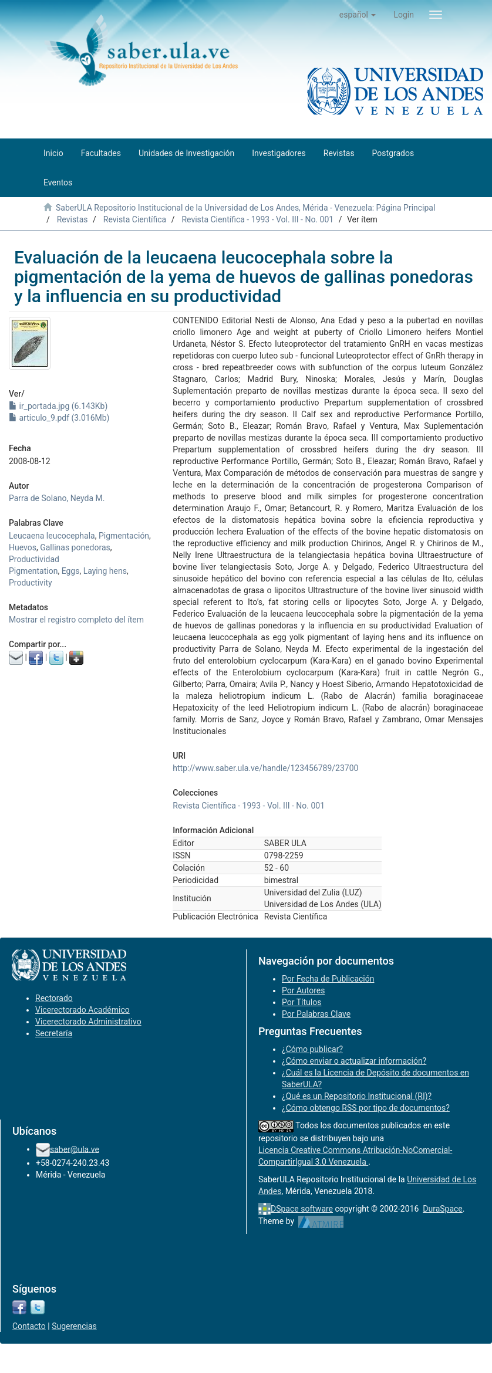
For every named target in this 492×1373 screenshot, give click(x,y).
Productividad (34, 559)
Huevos (22, 547)
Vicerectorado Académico (82, 1009)
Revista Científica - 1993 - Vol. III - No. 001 (257, 219)
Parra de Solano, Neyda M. (57, 498)
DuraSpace (443, 1208)
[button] (358, 14)
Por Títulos (301, 1002)
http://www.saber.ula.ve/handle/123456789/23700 (265, 768)
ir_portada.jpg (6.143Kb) (58, 406)
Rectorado (54, 998)
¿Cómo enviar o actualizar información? (354, 1061)
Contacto (29, 1326)
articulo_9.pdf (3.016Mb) (59, 417)
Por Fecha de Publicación (328, 978)
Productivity (30, 582)
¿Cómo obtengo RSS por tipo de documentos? (366, 1107)
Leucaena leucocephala (52, 535)
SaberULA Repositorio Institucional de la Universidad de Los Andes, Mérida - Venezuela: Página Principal (245, 207)
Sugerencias (74, 1326)
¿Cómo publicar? (312, 1049)
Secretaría (53, 1033)
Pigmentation (33, 571)
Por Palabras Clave (316, 1014)
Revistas (72, 219)
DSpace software (302, 1208)
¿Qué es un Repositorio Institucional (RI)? (357, 1096)
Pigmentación (124, 535)
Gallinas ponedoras (75, 547)
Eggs (71, 571)
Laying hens (105, 571)
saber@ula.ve (74, 1149)
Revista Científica (134, 219)
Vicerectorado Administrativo (88, 1021)
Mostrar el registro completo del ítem (76, 619)
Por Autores (303, 990)
